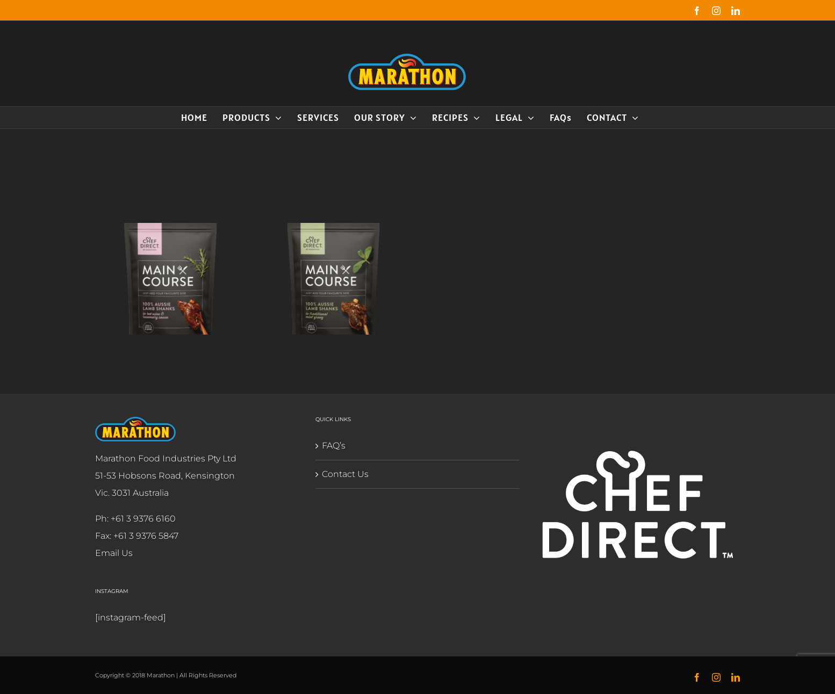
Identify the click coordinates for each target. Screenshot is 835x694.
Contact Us (343, 474)
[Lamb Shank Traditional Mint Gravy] (334, 231)
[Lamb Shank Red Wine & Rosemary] (171, 231)
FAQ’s (331, 445)
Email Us (112, 553)
